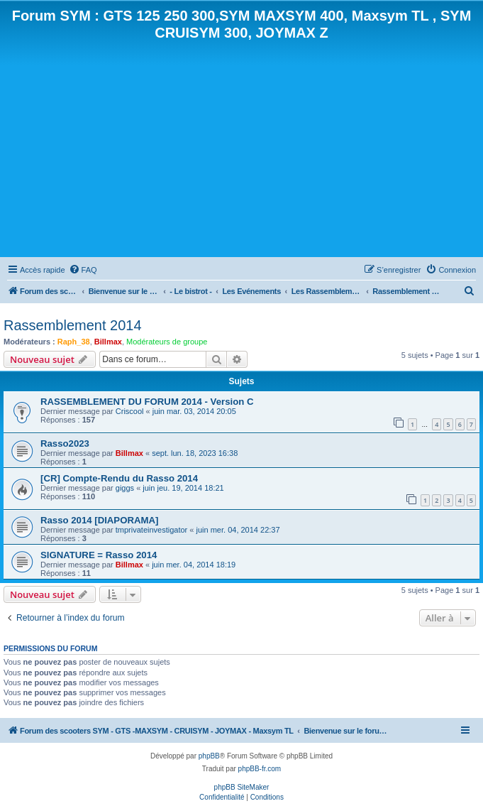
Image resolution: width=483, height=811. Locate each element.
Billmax (108, 341)
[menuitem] (83, 269)
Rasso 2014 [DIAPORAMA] (99, 520)
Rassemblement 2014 (73, 325)
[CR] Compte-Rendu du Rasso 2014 (119, 478)
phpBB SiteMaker (242, 787)
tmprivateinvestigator (152, 530)
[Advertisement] (241, 147)
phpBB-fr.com (260, 769)
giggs (125, 488)
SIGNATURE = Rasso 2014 (98, 555)
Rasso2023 (64, 443)
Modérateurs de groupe (166, 341)
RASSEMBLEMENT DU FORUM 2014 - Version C (146, 401)
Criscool (130, 411)
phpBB (209, 756)
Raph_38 (73, 341)
